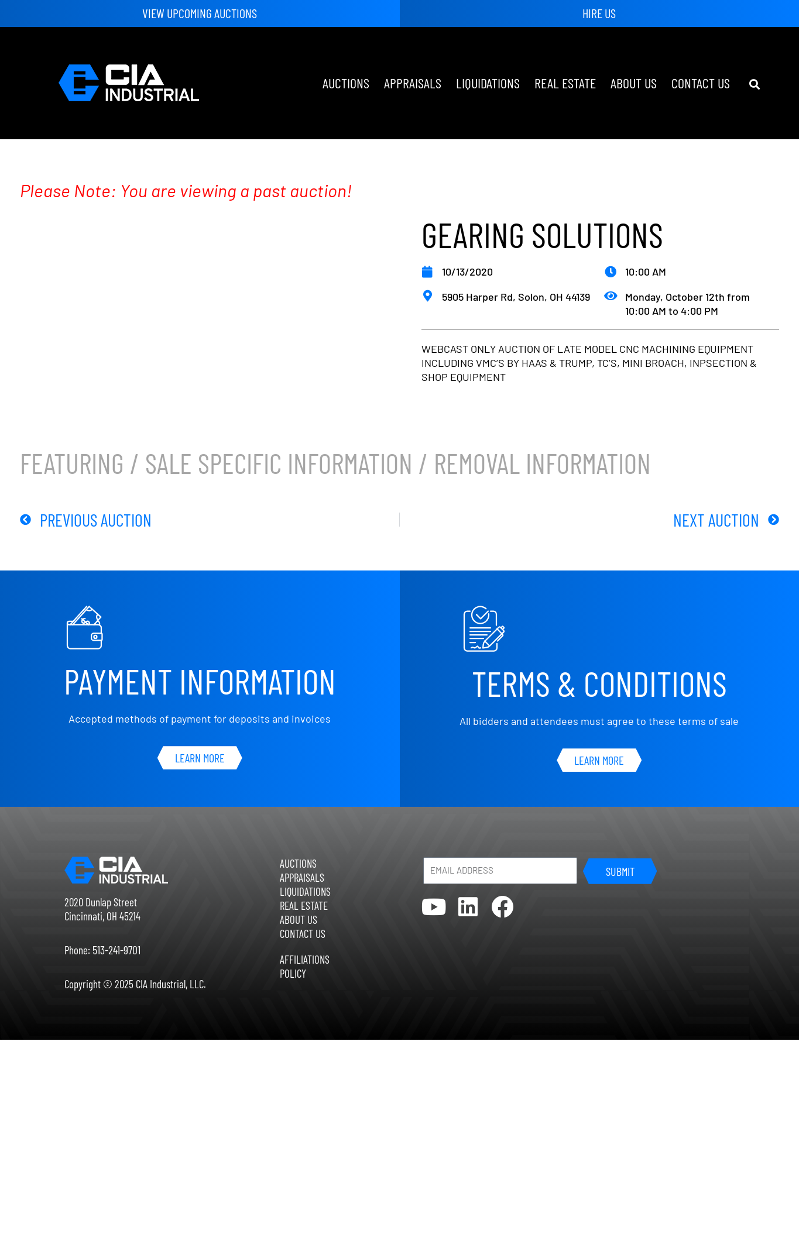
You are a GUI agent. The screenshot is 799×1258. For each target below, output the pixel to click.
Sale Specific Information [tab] (279, 465)
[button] (754, 84)
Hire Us (599, 12)
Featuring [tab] (72, 465)
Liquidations (488, 82)
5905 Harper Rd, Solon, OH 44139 (516, 296)
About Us (634, 82)
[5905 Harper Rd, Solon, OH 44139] (427, 296)
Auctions (346, 82)
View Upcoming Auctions (199, 12)
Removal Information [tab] (542, 465)
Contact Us (700, 82)
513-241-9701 (116, 950)
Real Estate (565, 82)
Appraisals (412, 82)
